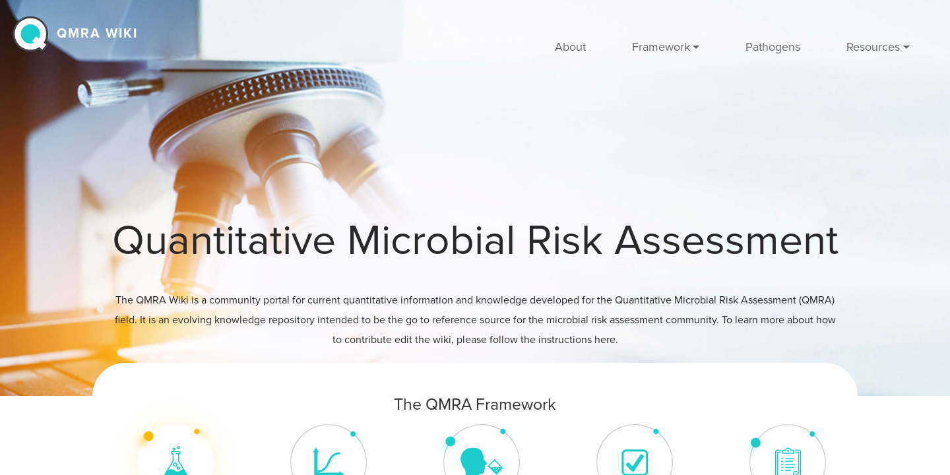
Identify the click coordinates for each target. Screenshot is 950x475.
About (570, 47)
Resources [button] (873, 47)
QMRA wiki (97, 34)
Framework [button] (661, 47)
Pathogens (772, 47)
